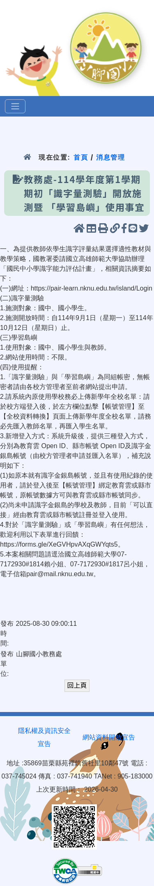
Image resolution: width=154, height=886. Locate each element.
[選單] (15, 106)
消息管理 (111, 157)
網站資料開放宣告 (109, 737)
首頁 (80, 157)
